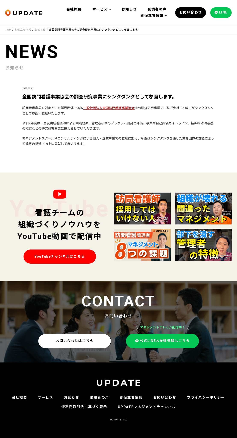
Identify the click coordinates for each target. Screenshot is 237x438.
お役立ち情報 (152, 15)
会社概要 (73, 9)
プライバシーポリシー (206, 397)
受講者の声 (157, 9)
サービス (100, 9)
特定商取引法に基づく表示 (84, 407)
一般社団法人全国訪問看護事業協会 (109, 108)
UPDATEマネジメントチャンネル (147, 407)
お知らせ (129, 9)
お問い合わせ (164, 397)
